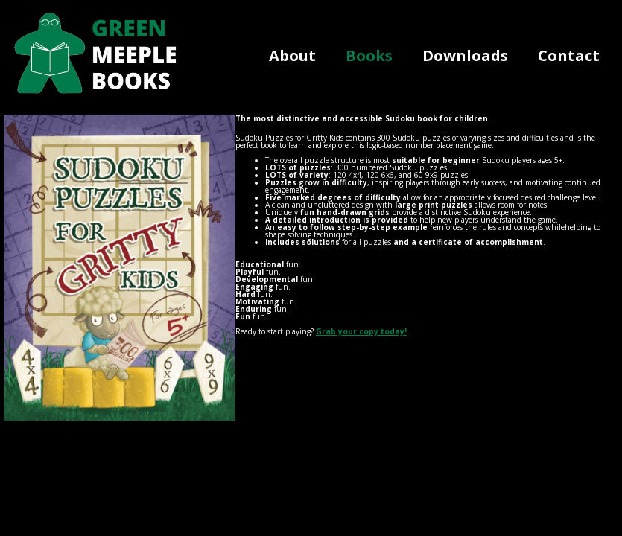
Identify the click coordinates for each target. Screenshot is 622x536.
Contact (569, 55)
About (292, 55)
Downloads (465, 55)
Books (369, 55)
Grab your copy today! (361, 331)
